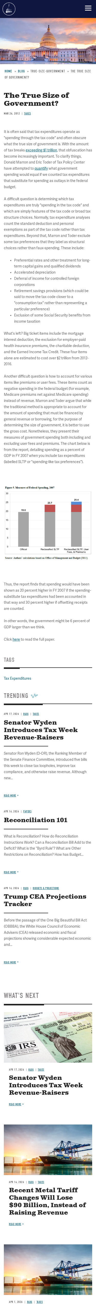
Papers (27, 811)
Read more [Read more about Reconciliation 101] (10, 872)
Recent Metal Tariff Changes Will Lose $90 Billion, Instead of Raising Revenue (47, 1201)
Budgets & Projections (46, 888)
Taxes (41, 1069)
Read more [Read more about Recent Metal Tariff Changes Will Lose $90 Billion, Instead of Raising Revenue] (15, 1224)
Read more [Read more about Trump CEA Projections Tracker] (10, 962)
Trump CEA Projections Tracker (45, 900)
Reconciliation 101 (35, 820)
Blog (25, 888)
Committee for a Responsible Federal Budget (9, 9)
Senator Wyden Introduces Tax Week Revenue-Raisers (46, 1085)
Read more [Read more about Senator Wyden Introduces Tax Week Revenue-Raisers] (10, 795)
